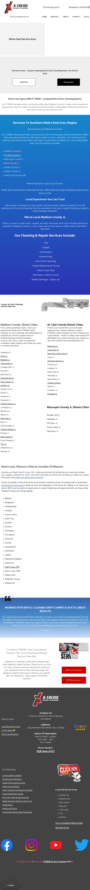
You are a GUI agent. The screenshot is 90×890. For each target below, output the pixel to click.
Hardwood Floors (9, 808)
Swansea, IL (52, 394)
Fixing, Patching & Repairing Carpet (17, 790)
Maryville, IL (6, 418)
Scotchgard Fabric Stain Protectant (17, 812)
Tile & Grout (7, 805)
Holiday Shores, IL (8, 404)
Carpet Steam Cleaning (12, 775)
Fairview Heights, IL (55, 361)
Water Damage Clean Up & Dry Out (17, 801)
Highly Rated (7, 730)
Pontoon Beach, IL (8, 429)
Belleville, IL (52, 346)
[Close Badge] (19, 881)
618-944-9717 (46, 751)
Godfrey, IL (5, 385)
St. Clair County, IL (12, 155)
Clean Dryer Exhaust (10, 786)
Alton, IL (4, 356)
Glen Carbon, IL (7, 382)
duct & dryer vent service (13, 485)
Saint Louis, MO (12, 567)
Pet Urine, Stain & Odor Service (15, 797)
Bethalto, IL (5, 360)
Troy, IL (4, 444)
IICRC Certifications (10, 734)
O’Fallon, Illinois (54, 383)
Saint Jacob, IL (7, 437)
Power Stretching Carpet (12, 794)
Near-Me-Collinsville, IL (57, 354)
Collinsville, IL (7, 363)
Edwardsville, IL (7, 378)
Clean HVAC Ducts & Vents (13, 783)
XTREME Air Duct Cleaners (55, 862)
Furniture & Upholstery (12, 779)
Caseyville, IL (53, 350)
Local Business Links (11, 726)
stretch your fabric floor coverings (28, 477)
